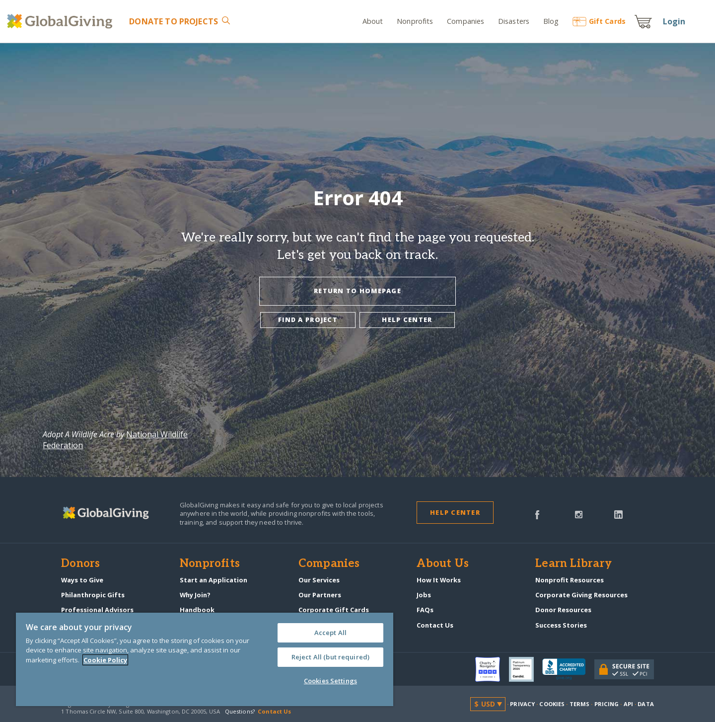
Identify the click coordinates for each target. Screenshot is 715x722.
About (372, 21)
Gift (599, 21)
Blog (551, 21)
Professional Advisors (97, 609)
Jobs (424, 594)
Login (674, 21)
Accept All (330, 632)
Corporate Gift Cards (333, 609)
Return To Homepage (357, 290)
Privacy (522, 704)
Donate (173, 21)
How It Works (439, 579)
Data (645, 704)
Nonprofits (415, 21)
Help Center (455, 512)
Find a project (308, 319)
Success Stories (561, 625)
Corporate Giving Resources (581, 594)
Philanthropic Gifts (93, 594)
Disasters (513, 21)
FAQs (425, 609)
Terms (580, 704)
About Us (443, 564)
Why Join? (195, 594)
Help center (407, 319)
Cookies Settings (330, 680)
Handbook (197, 609)
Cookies (552, 704)
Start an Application (213, 579)
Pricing (606, 704)
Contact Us (435, 625)
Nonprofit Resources (569, 579)
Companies (465, 21)
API (628, 704)
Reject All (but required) (330, 656)
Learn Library (573, 564)
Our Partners (319, 594)
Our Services (319, 579)
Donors (80, 564)
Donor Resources (563, 609)
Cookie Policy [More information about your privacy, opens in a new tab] (105, 659)
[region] (204, 659)
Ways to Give (82, 579)
